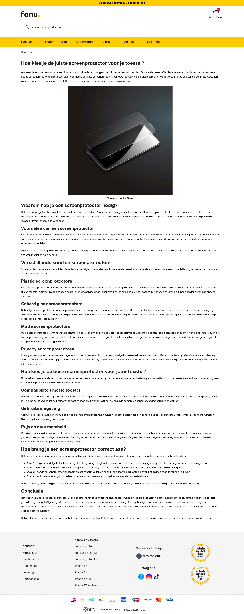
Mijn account (30, 553)
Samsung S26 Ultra (86, 559)
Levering (28, 572)
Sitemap (117, 610)
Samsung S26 (83, 546)
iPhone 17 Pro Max (85, 585)
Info (32, 52)
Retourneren (30, 566)
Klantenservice (32, 559)
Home (24, 52)
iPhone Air (80, 572)
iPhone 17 (80, 566)
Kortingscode (31, 579)
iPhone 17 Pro (83, 579)
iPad (26, 401)
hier (166, 518)
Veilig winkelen (106, 610)
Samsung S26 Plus (85, 553)
